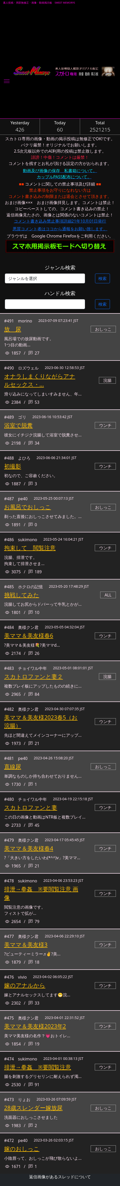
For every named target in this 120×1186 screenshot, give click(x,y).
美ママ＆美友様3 (25, 944)
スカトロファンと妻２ (33, 676)
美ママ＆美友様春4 (28, 848)
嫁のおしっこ (21, 1148)
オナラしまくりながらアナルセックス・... (39, 380)
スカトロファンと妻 (30, 807)
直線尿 (12, 766)
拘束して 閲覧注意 (30, 547)
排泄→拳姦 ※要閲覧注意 (37, 1067)
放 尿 (12, 329)
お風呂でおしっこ (27, 507)
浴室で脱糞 (18, 425)
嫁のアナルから (24, 985)
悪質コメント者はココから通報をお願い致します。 (60, 229)
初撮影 (12, 466)
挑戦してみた (21, 595)
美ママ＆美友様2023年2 (35, 1026)
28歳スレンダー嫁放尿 (33, 1107)
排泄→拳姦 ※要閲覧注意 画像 (41, 893)
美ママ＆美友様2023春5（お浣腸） (41, 722)
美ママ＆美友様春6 (28, 635)
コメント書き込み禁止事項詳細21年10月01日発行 (60, 221)
